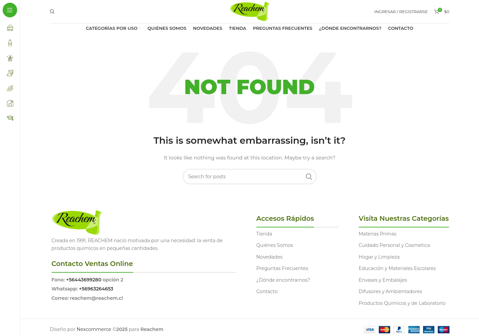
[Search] (51, 11)
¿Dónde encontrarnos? (283, 280)
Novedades (269, 257)
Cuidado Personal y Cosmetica (394, 245)
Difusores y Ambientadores (390, 291)
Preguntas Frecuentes (282, 268)
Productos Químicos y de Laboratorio (402, 303)
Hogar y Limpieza (379, 257)
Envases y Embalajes (383, 280)
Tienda (264, 234)
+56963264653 (96, 289)
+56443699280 (83, 280)
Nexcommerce (94, 329)
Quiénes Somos (274, 245)
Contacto (267, 291)
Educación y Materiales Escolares (397, 268)
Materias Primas (378, 234)
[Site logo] (250, 11)
